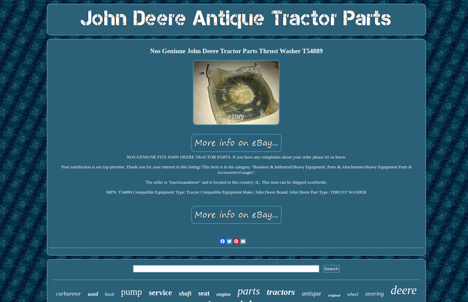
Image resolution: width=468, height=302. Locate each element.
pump (131, 292)
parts (249, 291)
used (93, 294)
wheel (352, 294)
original (334, 295)
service (160, 292)
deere (403, 290)
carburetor (68, 293)
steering (374, 293)
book (109, 294)
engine (223, 294)
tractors (281, 292)
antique (311, 293)
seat (204, 293)
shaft (185, 293)
